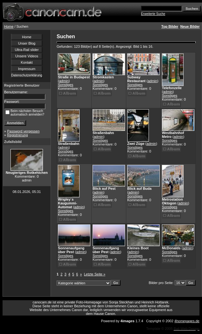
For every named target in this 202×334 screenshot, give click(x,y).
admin (64, 81)
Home (8, 26)
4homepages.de (186, 321)
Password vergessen (23, 131)
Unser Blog (26, 43)
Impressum (26, 69)
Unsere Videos (26, 56)
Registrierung (17, 135)
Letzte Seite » (94, 274)
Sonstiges (65, 85)
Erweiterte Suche (153, 14)
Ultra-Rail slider (26, 50)
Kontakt (26, 62)
